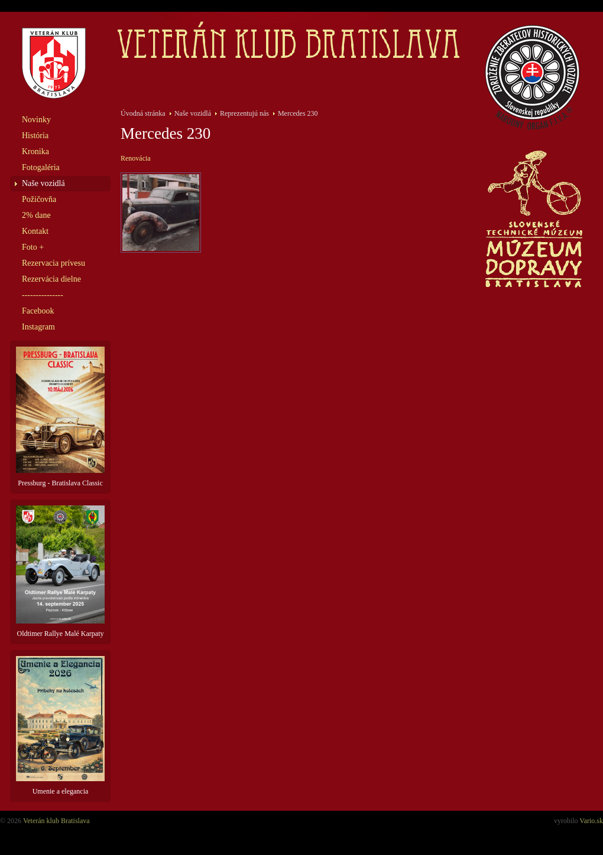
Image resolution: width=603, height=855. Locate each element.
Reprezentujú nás (244, 113)
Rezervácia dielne (51, 279)
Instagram (38, 326)
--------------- (42, 295)
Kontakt (35, 231)
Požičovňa (39, 199)
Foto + (33, 247)
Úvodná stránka (143, 113)
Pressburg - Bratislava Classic (60, 417)
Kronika (35, 151)
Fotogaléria (41, 167)
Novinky (36, 119)
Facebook (38, 310)
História (35, 135)
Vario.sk (591, 821)
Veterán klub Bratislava (56, 821)
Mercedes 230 (298, 113)
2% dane (36, 215)
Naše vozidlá (43, 183)
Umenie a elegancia (60, 725)
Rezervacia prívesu (53, 263)
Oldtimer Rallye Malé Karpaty (60, 571)
